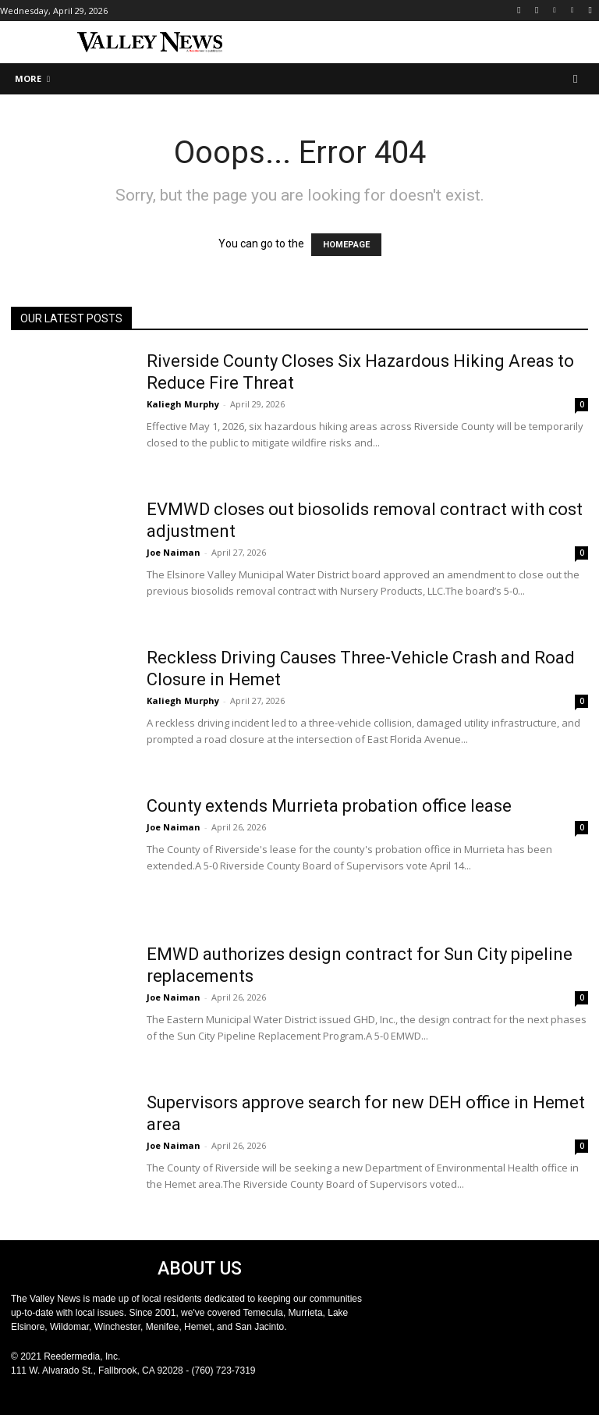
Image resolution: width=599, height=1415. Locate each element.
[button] (576, 79)
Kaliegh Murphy (183, 404)
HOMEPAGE (346, 245)
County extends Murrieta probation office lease (329, 806)
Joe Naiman (173, 552)
